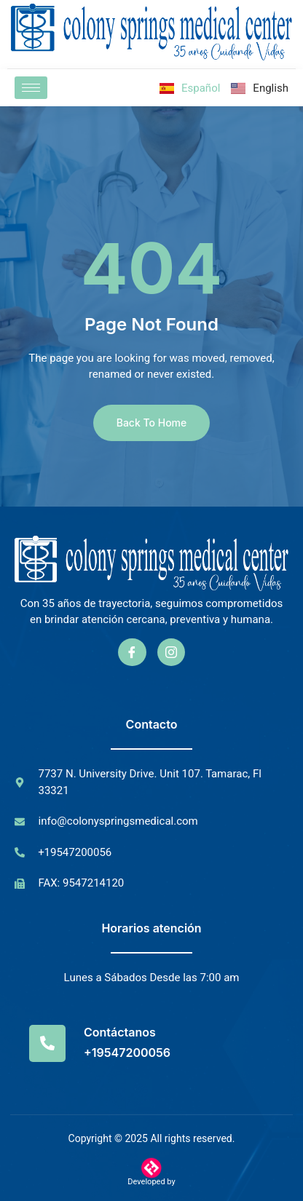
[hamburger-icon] (31, 87)
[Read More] (151, 1043)
